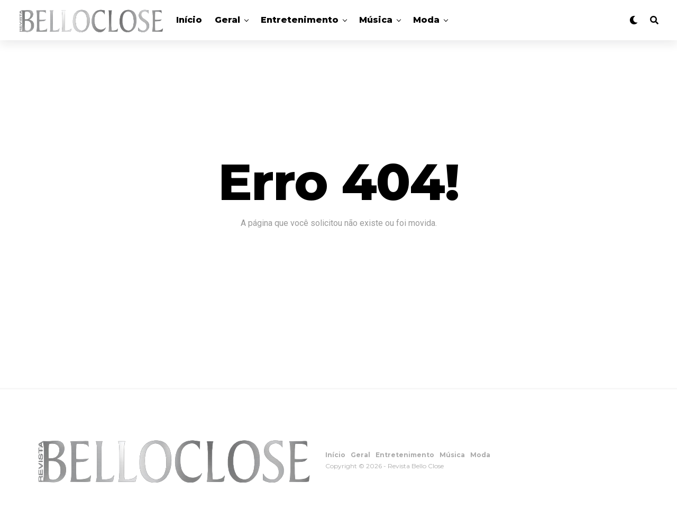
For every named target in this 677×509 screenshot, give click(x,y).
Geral (227, 20)
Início (189, 20)
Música (375, 20)
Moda (426, 20)
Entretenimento (299, 20)
